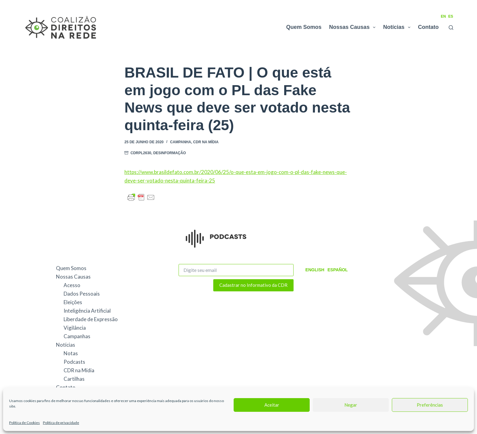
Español (337, 269)
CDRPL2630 (141, 153)
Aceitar (271, 405)
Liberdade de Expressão (91, 319)
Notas (71, 353)
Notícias (398, 27)
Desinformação (169, 153)
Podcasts (74, 362)
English (314, 269)
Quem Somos (304, 27)
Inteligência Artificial (87, 310)
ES (450, 16)
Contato (428, 27)
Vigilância (75, 328)
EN (443, 16)
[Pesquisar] (451, 27)
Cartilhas (74, 379)
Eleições (73, 302)
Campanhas (77, 336)
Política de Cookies (24, 422)
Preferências (430, 405)
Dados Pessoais (82, 293)
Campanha (180, 142)
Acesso (72, 285)
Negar (350, 405)
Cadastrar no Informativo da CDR (253, 285)
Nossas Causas (353, 27)
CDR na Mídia (206, 142)
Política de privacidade (61, 422)
